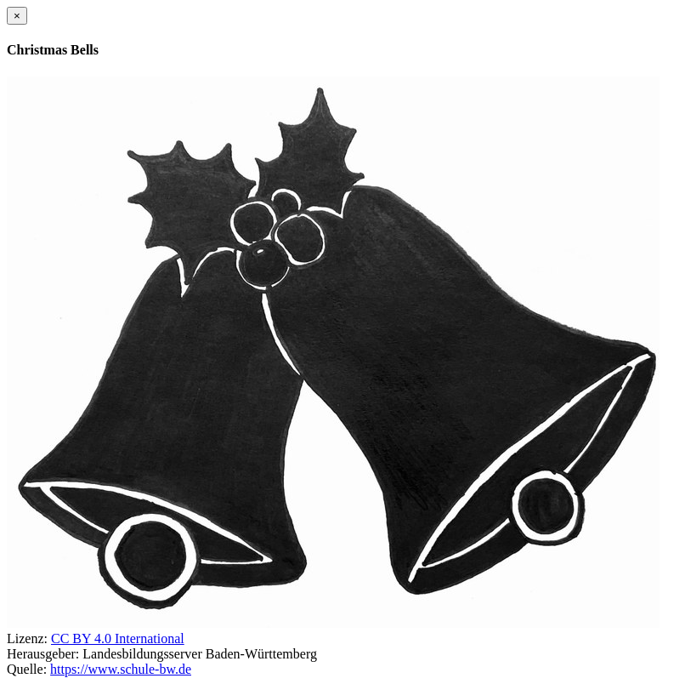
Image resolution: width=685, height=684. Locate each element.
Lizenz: (27, 638)
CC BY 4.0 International (117, 638)
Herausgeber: (43, 654)
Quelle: (27, 669)
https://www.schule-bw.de (120, 669)
